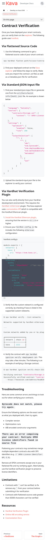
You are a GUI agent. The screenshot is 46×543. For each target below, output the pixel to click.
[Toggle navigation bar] (3, 3)
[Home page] (4, 10)
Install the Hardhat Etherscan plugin (20, 217)
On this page (8, 19)
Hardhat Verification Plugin (16, 511)
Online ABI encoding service (17, 514)
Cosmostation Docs (13, 518)
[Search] (42, 3)
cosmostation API (13, 209)
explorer (28, 35)
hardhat (14, 38)
